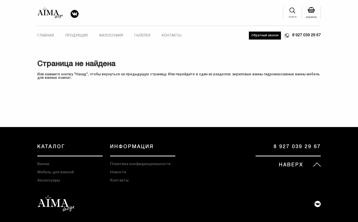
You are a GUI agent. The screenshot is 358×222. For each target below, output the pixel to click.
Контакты (171, 35)
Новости (118, 172)
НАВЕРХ (291, 165)
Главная (45, 35)
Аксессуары (48, 180)
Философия (111, 35)
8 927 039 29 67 (306, 35)
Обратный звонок (264, 35)
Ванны (43, 164)
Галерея (142, 35)
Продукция (76, 35)
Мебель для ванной (55, 172)
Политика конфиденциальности (140, 164)
